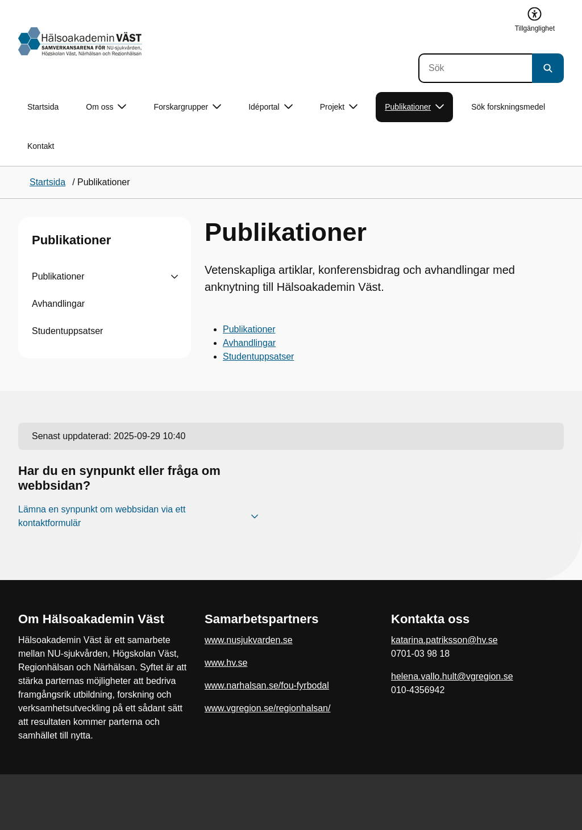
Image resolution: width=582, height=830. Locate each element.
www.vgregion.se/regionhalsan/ (267, 708)
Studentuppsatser (67, 331)
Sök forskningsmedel (508, 106)
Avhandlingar (58, 303)
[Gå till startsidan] (80, 41)
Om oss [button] (106, 107)
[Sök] (475, 68)
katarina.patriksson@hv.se (444, 640)
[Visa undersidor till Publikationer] (174, 276)
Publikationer (71, 240)
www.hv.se (226, 663)
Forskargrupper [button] (187, 107)
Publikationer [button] (414, 107)
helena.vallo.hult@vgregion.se (452, 676)
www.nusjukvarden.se (249, 640)
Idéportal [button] (270, 107)
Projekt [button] (339, 107)
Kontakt (40, 146)
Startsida (43, 106)
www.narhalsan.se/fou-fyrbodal (267, 685)
